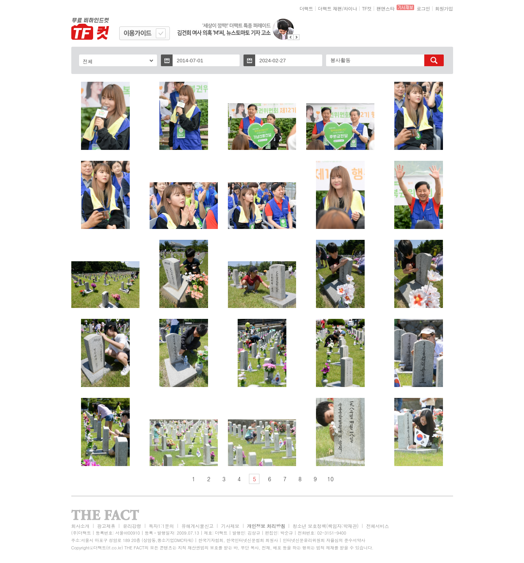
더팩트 (306, 8)
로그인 (423, 8)
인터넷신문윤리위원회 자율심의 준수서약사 (324, 540)
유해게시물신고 (197, 526)
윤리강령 (132, 526)
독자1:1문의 (161, 526)
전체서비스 (377, 526)
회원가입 (444, 8)
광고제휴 (106, 526)
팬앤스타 (385, 8)
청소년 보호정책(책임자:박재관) (325, 526)
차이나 (350, 8)
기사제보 (230, 526)
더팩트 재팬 (330, 8)
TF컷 (367, 8)
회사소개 (80, 526)
